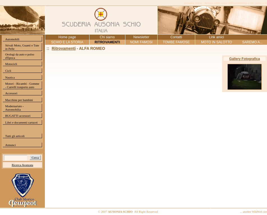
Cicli (8, 70)
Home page (67, 37)
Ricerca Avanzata (22, 165)
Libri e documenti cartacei (21, 122)
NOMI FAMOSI (141, 42)
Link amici (216, 37)
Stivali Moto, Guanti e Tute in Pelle (22, 47)
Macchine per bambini (19, 100)
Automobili (12, 39)
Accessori (11, 93)
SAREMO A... (252, 42)
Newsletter (141, 37)
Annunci (10, 145)
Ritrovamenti (64, 48)
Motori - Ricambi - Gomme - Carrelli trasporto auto (22, 85)
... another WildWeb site (253, 211)
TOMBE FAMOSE (176, 42)
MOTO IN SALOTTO (216, 42)
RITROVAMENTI (107, 42)
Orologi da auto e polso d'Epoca (19, 56)
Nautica (10, 77)
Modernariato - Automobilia (14, 107)
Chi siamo (107, 37)
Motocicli (11, 64)
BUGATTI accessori (17, 115)
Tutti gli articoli (14, 136)
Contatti (176, 37)
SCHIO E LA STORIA (67, 42)
